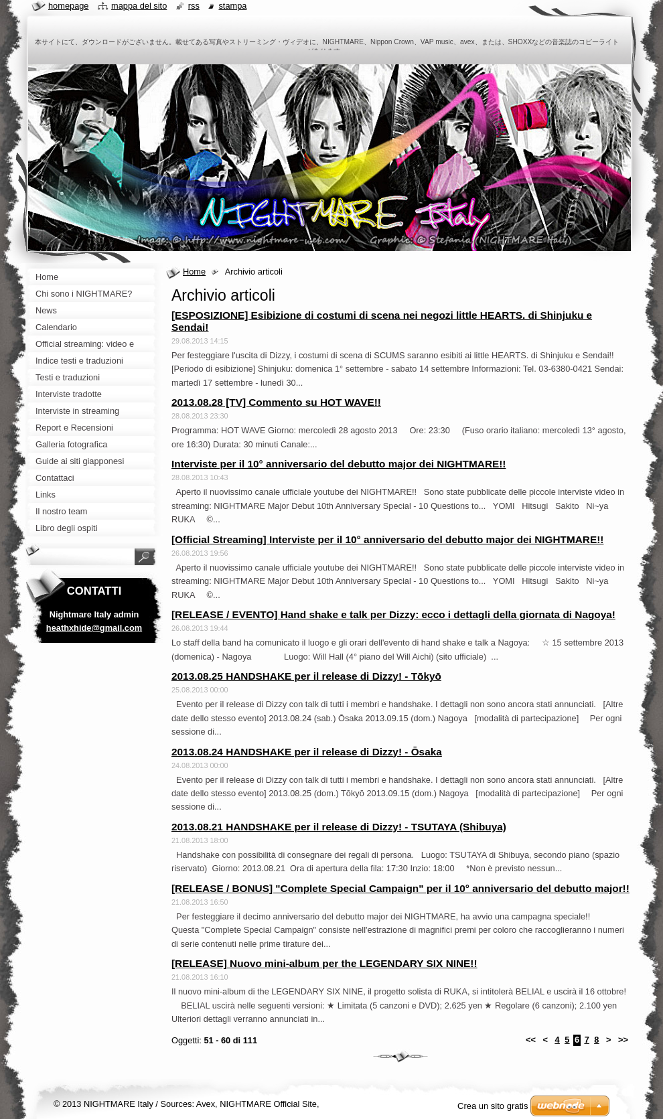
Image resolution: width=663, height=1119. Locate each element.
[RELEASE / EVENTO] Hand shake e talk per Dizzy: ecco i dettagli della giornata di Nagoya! (393, 614)
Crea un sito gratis (492, 1106)
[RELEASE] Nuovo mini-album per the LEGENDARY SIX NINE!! (324, 963)
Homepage (68, 6)
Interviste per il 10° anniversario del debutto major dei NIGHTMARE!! (338, 463)
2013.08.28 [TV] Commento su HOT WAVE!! (276, 402)
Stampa (232, 6)
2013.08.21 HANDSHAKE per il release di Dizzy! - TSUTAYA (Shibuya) (338, 826)
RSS (194, 6)
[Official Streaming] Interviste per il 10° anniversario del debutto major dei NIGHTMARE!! (387, 539)
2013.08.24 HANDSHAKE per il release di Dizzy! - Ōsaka (306, 751)
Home (194, 272)
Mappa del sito (139, 6)
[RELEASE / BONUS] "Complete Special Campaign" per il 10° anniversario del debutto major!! (400, 888)
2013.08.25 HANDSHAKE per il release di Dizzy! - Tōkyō (306, 676)
